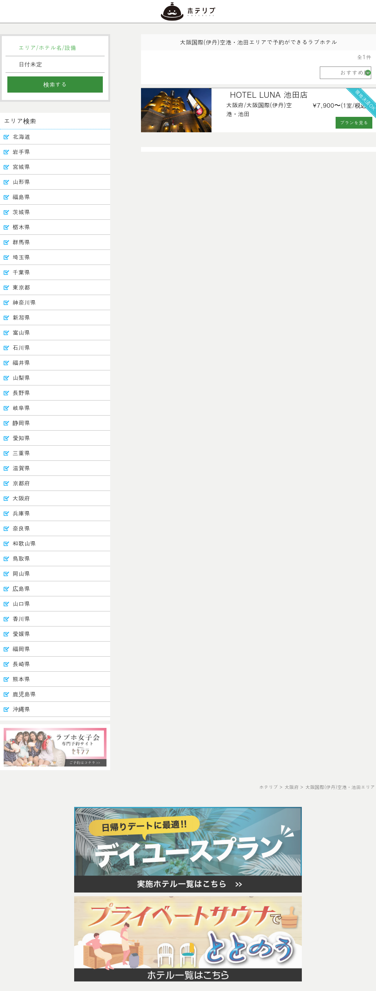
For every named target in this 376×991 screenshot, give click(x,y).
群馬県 (21, 242)
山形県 (21, 181)
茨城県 (21, 212)
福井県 (21, 362)
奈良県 (21, 528)
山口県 (21, 603)
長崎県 (21, 664)
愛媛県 (21, 633)
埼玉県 (21, 257)
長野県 (21, 392)
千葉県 (21, 272)
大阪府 (21, 498)
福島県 (21, 197)
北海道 (21, 136)
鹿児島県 (24, 694)
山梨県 (21, 377)
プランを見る (354, 122)
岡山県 (21, 573)
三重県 (21, 453)
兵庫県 (21, 513)
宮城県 (21, 166)
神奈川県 (24, 302)
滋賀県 (21, 468)
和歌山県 (24, 543)
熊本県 (21, 679)
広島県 (21, 588)
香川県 (21, 618)
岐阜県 (21, 407)
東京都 (21, 287)
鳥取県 (21, 558)
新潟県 (21, 317)
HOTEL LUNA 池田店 (269, 94)
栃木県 (21, 227)
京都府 (21, 483)
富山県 (21, 332)
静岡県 (21, 423)
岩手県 (21, 151)
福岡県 (21, 648)
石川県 (21, 347)
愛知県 (21, 438)
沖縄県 (21, 709)
